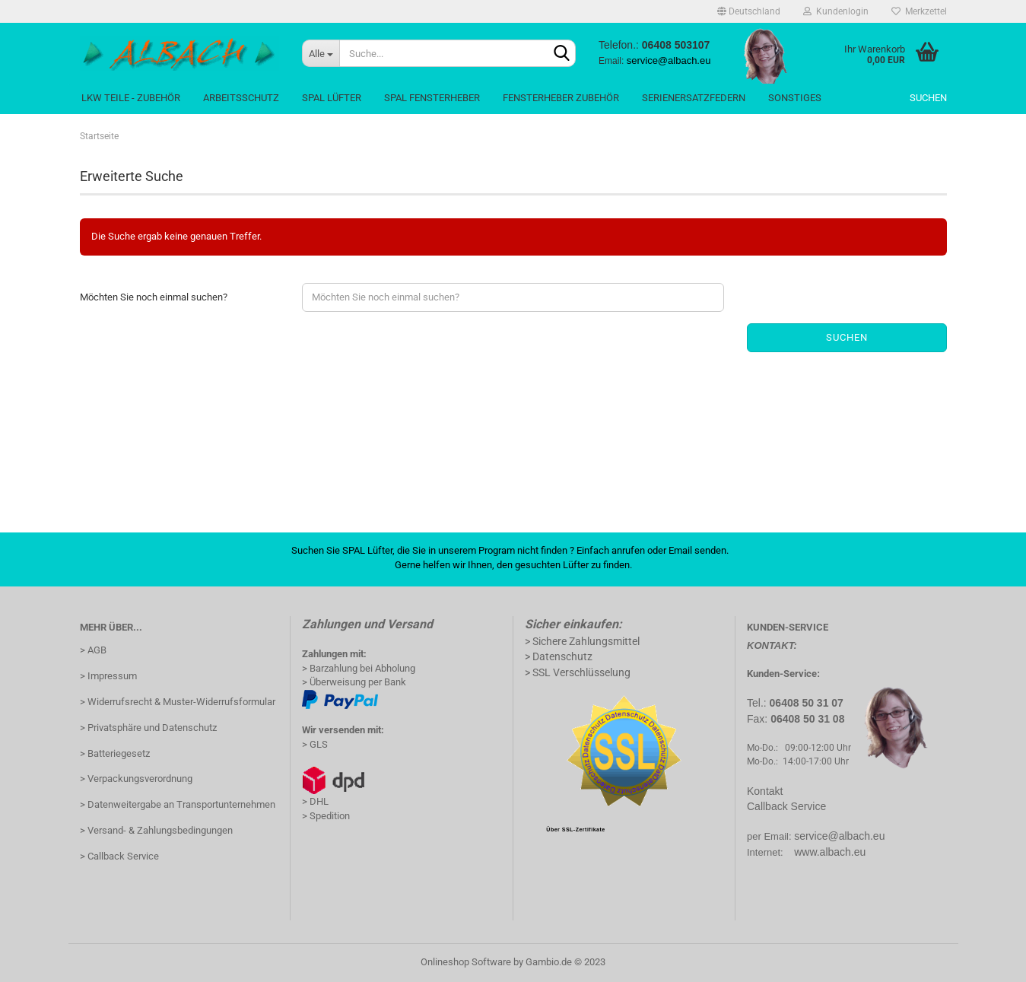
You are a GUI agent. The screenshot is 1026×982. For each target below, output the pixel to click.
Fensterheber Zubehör (561, 97)
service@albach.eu (839, 836)
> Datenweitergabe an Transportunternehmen (177, 804)
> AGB (93, 650)
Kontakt (765, 791)
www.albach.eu (830, 852)
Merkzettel (919, 11)
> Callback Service (119, 856)
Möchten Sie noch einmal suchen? (153, 297)
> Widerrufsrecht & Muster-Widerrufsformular (177, 701)
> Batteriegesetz (115, 753)
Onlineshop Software (466, 962)
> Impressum (108, 676)
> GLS (315, 744)
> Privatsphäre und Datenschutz (148, 727)
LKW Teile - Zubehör (130, 97)
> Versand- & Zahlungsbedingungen (156, 830)
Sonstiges (794, 97)
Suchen (928, 97)
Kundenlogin (836, 11)
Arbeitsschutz (241, 97)
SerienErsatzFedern (693, 97)
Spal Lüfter (331, 97)
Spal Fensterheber (432, 97)
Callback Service (786, 806)
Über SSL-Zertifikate (575, 829)
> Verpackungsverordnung (136, 778)
